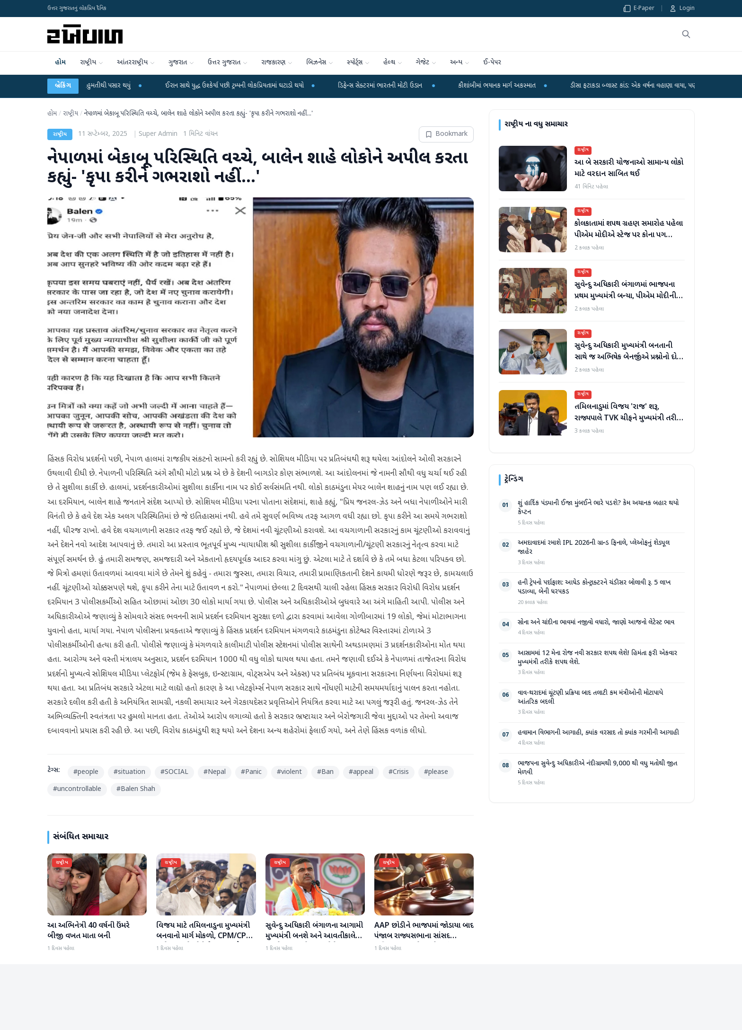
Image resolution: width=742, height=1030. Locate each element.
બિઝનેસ (320, 66)
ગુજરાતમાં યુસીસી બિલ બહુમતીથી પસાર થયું (100, 85)
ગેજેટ (426, 66)
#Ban (325, 772)
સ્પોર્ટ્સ (358, 66)
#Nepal (214, 772)
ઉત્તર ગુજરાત (228, 66)
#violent (289, 772)
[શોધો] (686, 34)
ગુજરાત (181, 66)
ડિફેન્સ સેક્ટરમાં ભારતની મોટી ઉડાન (402, 85)
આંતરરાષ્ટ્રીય (136, 66)
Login (682, 8)
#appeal (361, 772)
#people (85, 772)
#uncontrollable (77, 789)
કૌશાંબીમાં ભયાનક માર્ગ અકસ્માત (518, 85)
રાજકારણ (277, 66)
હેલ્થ (393, 66)
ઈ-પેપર (492, 62)
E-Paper (638, 8)
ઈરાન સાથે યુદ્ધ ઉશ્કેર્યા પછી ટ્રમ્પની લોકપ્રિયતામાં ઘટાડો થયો (256, 85)
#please (436, 772)
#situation (129, 772)
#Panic (251, 772)
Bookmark (446, 134)
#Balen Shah (135, 789)
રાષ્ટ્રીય (92, 66)
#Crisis (399, 772)
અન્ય (460, 66)
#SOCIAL (174, 772)
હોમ (60, 62)
